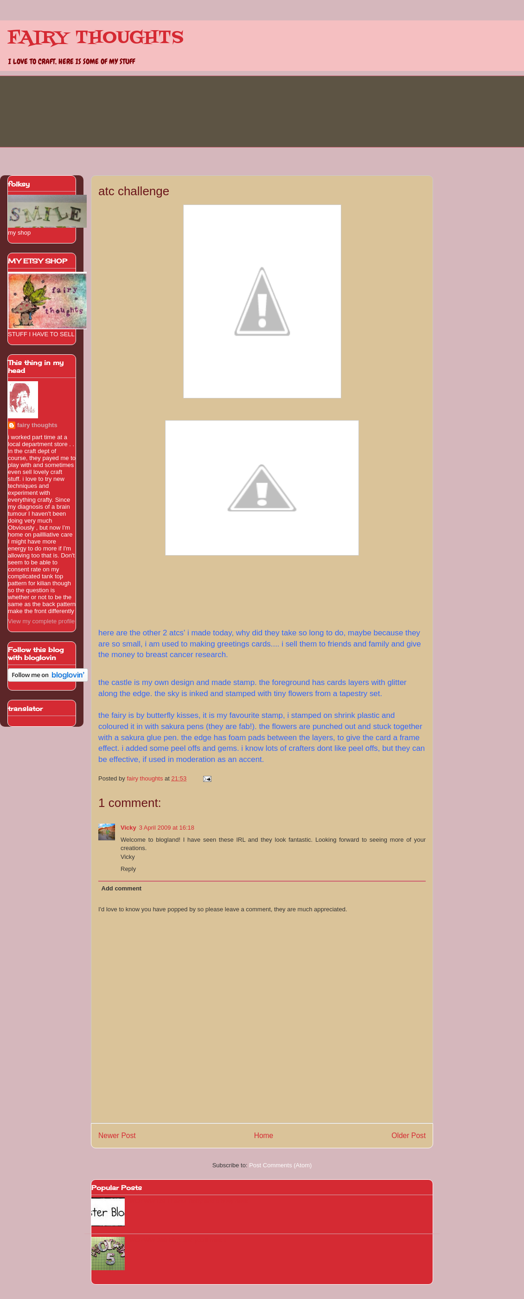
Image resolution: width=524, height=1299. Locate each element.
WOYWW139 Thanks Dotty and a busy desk (188, 1200)
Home (264, 1135)
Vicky (128, 827)
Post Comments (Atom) (280, 1165)
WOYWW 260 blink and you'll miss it (178, 1240)
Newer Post (117, 1135)
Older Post (408, 1135)
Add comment (122, 888)
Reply (128, 868)
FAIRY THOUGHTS (95, 38)
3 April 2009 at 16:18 (166, 827)
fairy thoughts (37, 425)
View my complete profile (41, 621)
